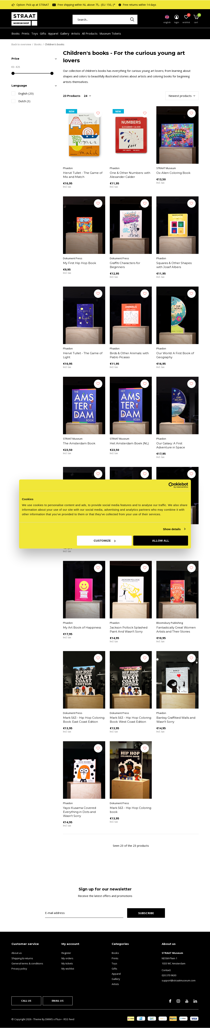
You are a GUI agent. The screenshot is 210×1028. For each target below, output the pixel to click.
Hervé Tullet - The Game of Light (82, 355)
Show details (172, 529)
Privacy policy (19, 968)
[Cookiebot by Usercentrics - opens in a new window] (171, 485)
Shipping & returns (22, 958)
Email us (57, 1000)
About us (16, 953)
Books (15, 33)
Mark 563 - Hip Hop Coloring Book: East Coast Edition (83, 719)
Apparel (53, 33)
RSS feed (69, 1019)
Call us (26, 1000)
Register (66, 953)
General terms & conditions (27, 963)
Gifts (43, 33)
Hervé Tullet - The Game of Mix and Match (82, 175)
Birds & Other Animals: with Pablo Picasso (129, 355)
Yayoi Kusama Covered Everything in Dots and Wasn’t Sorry (79, 812)
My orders (67, 958)
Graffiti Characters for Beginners (125, 265)
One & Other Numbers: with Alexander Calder (130, 175)
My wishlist (67, 968)
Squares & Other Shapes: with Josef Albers (174, 265)
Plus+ (58, 1019)
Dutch (24, 101)
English (26, 93)
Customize (105, 540)
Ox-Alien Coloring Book (173, 173)
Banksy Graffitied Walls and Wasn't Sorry (175, 719)
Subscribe (146, 913)
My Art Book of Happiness (82, 627)
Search (132, 19)
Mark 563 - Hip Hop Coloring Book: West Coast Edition (130, 719)
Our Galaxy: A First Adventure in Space (170, 445)
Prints (25, 33)
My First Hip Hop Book (79, 263)
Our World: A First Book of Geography (175, 355)
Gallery (64, 33)
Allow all (160, 540)
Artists (75, 33)
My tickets (67, 963)
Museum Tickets (110, 33)
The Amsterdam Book (79, 443)
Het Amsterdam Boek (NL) (129, 443)
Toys (34, 33)
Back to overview (21, 44)
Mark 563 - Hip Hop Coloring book (130, 810)
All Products (90, 33)
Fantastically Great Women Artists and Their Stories (176, 629)
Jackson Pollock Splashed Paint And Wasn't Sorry (128, 629)
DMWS (49, 1019)
